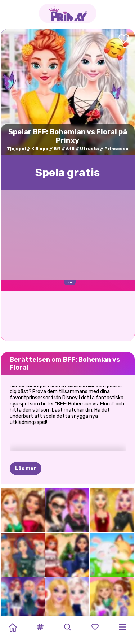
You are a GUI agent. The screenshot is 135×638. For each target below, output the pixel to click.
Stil (70, 148)
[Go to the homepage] (67, 13)
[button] (40, 627)
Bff (57, 148)
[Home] (13, 627)
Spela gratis (67, 172)
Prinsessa (116, 148)
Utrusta (89, 148)
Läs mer (25, 433)
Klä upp (39, 148)
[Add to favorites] (123, 42)
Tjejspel (16, 148)
